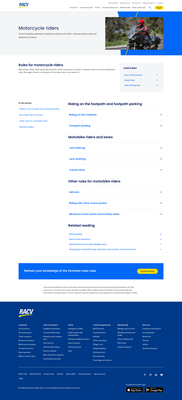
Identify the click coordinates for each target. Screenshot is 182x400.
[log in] (159, 8)
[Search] (150, 8)
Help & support (149, 3)
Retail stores (125, 3)
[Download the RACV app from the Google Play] (154, 390)
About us (146, 325)
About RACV (113, 3)
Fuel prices (136, 3)
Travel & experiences (102, 325)
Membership (123, 325)
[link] (26, 313)
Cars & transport (50, 325)
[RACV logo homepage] (24, 6)
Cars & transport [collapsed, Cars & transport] (86, 7)
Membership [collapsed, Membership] (125, 7)
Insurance (23, 325)
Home (70, 325)
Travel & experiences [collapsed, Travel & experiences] (110, 7)
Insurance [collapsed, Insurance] (74, 7)
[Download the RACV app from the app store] (134, 390)
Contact (160, 3)
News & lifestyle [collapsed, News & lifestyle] (138, 7)
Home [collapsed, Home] (97, 7)
